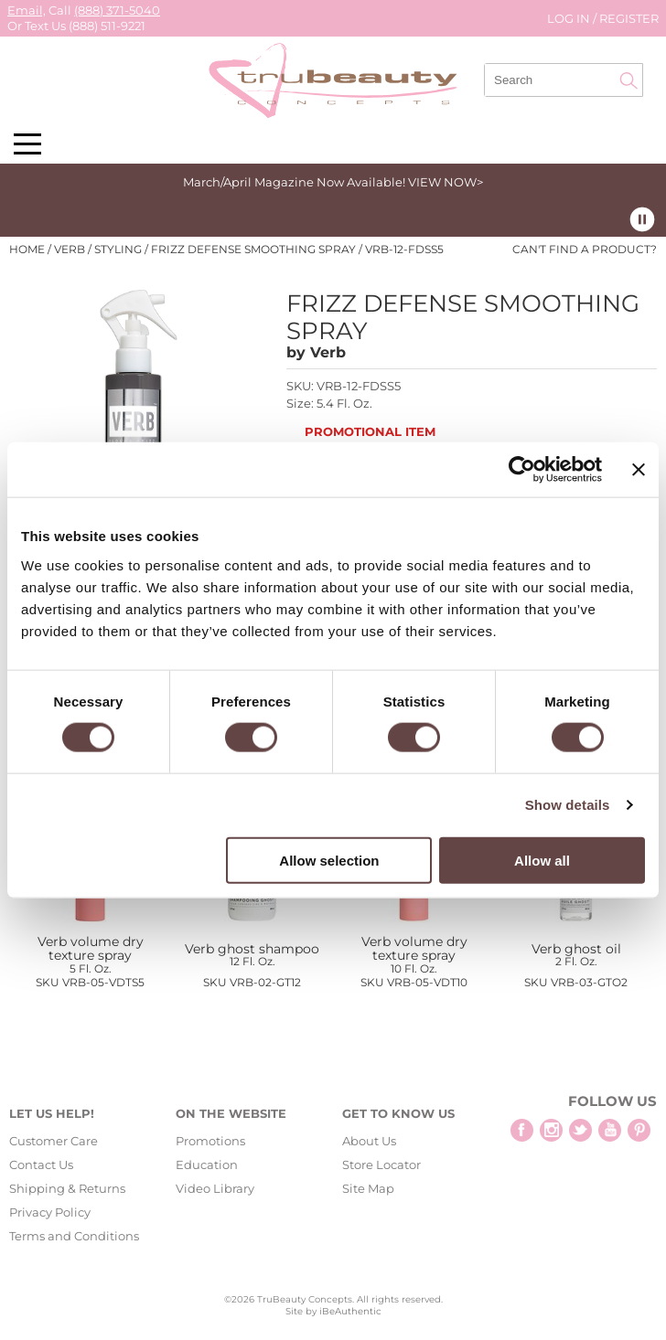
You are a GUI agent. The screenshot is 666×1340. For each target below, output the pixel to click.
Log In (570, 18)
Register (629, 18)
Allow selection (329, 859)
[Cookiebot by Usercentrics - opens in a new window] (522, 470)
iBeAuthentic (350, 1311)
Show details (567, 805)
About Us (369, 1140)
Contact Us (41, 1164)
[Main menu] (27, 144)
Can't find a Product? (584, 249)
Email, (26, 10)
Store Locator (381, 1164)
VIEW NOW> (445, 182)
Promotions (210, 1140)
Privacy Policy (50, 1212)
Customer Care (53, 1140)
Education (207, 1164)
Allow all (542, 859)
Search (628, 80)
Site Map (368, 1188)
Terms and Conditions (74, 1235)
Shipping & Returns (67, 1188)
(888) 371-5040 (117, 10)
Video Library (215, 1188)
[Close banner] (638, 469)
